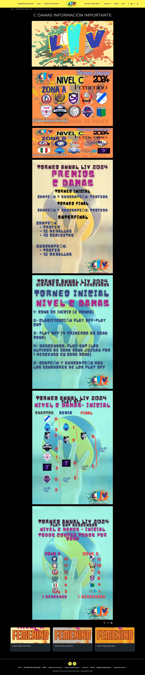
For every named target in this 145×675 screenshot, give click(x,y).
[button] (51, 3)
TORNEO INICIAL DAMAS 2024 (23, 9)
